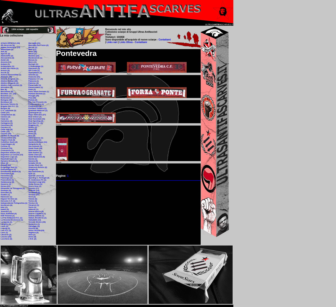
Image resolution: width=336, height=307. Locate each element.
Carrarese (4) (6, 121)
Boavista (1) (6, 96)
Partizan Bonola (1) (36, 94)
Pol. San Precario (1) (37, 102)
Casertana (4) (7, 125)
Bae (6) (4, 89)
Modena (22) (33, 56)
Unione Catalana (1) (37, 214)
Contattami (165, 39)
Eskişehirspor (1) (8, 169)
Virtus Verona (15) (36, 230)
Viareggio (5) (34, 226)
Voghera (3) (33, 232)
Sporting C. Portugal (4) (38, 178)
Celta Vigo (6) (7, 129)
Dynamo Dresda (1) (9, 161)
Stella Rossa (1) (35, 184)
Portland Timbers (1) (37, 108)
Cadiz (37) (5, 113)
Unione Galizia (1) (36, 216)
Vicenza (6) (33, 228)
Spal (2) (31, 174)
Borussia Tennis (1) (9, 104)
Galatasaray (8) (7, 182)
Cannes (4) (5, 117)
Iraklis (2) (5, 209)
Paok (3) (32, 89)
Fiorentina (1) (7, 176)
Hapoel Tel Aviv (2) (9, 199)
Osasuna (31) (34, 77)
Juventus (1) (6, 211)
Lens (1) (4, 232)
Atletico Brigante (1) (9, 83)
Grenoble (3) (6, 192)
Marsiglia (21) (34, 43)
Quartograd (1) (35, 113)
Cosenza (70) (6, 148)
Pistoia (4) (32, 100)
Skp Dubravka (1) (36, 171)
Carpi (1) (4, 119)
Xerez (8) (32, 237)
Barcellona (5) (7, 91)
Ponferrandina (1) (36, 104)
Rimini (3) (32, 129)
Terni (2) (32, 197)
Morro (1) (32, 62)
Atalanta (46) (6, 77)
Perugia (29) (33, 96)
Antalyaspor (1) (7, 66)
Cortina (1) (5, 146)
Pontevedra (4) (35, 106)
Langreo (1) (6, 224)
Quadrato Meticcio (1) (38, 110)
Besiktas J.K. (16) (8, 94)
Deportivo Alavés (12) (10, 153)
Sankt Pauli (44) (35, 148)
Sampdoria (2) (34, 144)
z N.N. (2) (32, 239)
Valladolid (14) (34, 220)
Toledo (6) (32, 199)
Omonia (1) (33, 75)
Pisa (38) (32, 98)
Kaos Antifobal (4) (9, 214)
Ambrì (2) (5, 60)
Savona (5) (33, 161)
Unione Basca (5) (36, 211)
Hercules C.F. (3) (8, 201)
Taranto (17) (33, 188)
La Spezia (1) (6, 222)
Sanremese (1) (34, 150)
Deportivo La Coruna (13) (12, 155)
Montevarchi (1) (35, 58)
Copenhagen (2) (8, 144)
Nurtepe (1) (33, 64)
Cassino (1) (6, 127)
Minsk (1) (32, 54)
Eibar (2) (4, 163)
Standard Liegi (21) (36, 182)
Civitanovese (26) (8, 138)
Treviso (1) (33, 203)
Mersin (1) (32, 47)
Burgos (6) (5, 108)
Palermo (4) (33, 83)
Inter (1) (4, 207)
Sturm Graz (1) (34, 186)
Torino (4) (32, 201)
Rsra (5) (31, 136)
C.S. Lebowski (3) (8, 110)
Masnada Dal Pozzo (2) (38, 45)
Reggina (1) (33, 125)
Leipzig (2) (5, 228)
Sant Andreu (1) (35, 153)
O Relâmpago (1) (35, 66)
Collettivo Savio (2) (9, 142)
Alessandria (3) (7, 58)
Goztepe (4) (6, 190)
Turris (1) (32, 207)
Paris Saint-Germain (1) (38, 91)
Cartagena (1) (7, 123)
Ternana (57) (33, 195)
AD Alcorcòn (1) (8, 45)
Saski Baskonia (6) (36, 157)
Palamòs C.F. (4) (35, 79)
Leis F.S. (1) (6, 230)
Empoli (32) (6, 165)
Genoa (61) (5, 186)
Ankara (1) (5, 64)
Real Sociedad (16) (36, 119)
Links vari (112, 42)
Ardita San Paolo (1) (9, 68)
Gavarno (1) (6, 184)
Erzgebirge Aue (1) (9, 167)
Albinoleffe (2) (7, 56)
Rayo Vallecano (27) (37, 115)
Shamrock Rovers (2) (37, 167)
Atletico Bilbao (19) (9, 81)
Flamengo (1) (6, 178)
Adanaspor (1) (7, 49)
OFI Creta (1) (34, 70)
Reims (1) (32, 127)
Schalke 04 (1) (34, 163)
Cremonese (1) (7, 150)
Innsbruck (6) (6, 205)
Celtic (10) (5, 131)
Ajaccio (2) (5, 54)
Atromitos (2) (6, 87)
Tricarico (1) (33, 205)
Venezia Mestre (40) (37, 222)
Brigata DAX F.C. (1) (9, 106)
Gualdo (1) (5, 195)
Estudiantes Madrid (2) (11, 171)
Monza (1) (32, 60)
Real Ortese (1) (35, 117)
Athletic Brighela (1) (9, 79)
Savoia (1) (32, 159)
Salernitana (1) (34, 140)
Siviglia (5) (33, 169)
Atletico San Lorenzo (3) (11, 85)
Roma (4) (32, 134)
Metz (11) (32, 49)
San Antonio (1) (35, 146)
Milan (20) (32, 52)
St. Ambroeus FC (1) (37, 180)
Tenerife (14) (33, 190)
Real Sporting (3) (35, 121)
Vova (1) (32, 235)
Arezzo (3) (5, 70)
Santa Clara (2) (35, 155)
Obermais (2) (34, 68)
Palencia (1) (33, 81)
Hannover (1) (6, 197)
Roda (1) (32, 131)
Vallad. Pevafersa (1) (37, 218)
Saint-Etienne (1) (35, 138)
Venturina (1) (34, 224)
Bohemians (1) (7, 98)
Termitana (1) (34, 192)
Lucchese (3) (6, 239)
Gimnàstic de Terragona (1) (13, 188)
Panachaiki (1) (34, 85)
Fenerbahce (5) (7, 174)
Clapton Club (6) (8, 140)
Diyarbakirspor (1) (9, 159)
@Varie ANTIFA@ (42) (10, 43)
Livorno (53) (6, 237)
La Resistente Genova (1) (12, 220)
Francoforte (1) (7, 180)
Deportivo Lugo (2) (9, 157)
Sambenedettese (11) (37, 142)
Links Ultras (126, 42)
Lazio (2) (4, 226)
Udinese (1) (33, 209)
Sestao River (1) (35, 165)
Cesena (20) (6, 134)
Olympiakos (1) (35, 73)
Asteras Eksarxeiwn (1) (11, 75)
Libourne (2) (6, 235)
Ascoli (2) (5, 73)
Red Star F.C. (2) (35, 123)
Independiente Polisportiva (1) (14, 203)
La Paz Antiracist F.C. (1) (11, 218)
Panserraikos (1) (35, 87)
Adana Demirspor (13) (10, 47)
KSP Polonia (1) (7, 216)
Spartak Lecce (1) (36, 176)
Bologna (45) (6, 100)
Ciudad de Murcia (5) (10, 136)
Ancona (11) (6, 62)
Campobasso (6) (8, 115)
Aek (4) (4, 52)
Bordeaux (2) (6, 102)
